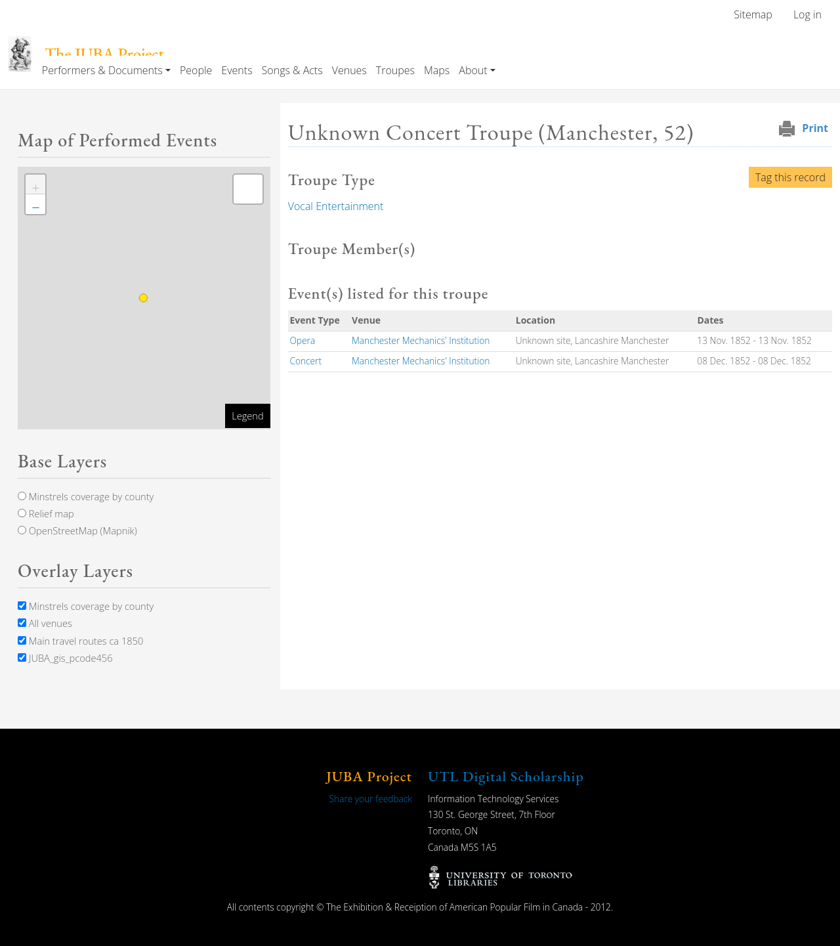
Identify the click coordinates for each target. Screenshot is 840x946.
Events (236, 70)
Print (815, 128)
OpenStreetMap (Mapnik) (77, 530)
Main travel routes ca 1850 (80, 640)
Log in (807, 14)
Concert (305, 361)
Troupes (395, 70)
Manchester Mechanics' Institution (421, 340)
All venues (45, 623)
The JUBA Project (104, 54)
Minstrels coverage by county (86, 496)
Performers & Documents (102, 70)
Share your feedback (370, 798)
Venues (349, 70)
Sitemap (753, 14)
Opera (302, 340)
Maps (437, 70)
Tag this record (790, 177)
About (473, 70)
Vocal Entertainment (336, 206)
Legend (247, 415)
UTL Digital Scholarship (506, 776)
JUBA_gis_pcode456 (65, 657)
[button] (35, 184)
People (196, 70)
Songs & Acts (292, 70)
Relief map (46, 513)
